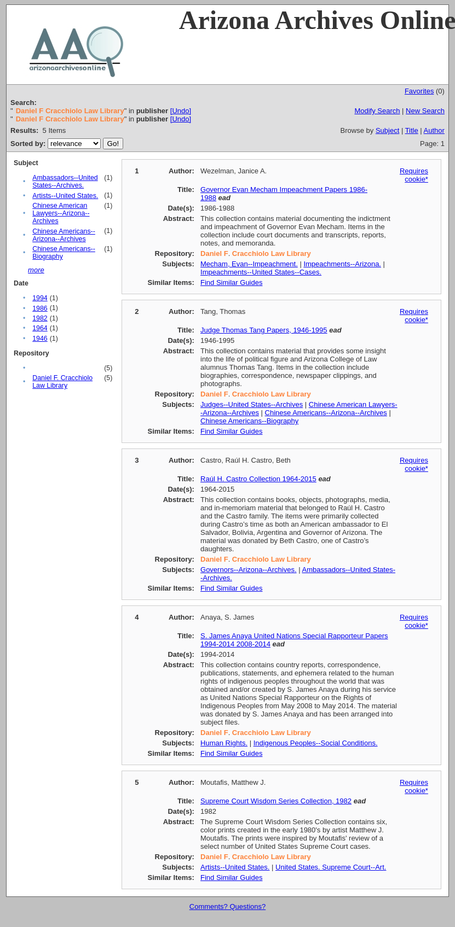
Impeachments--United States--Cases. (260, 272)
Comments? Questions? (227, 906)
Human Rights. (223, 743)
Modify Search (377, 111)
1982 (39, 318)
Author (434, 130)
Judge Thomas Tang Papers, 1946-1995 (263, 330)
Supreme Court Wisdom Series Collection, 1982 (276, 801)
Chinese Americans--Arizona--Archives (63, 235)
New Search (425, 111)
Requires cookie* (414, 175)
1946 (39, 338)
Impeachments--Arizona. (342, 264)
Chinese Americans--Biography (249, 421)
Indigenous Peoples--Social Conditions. (316, 743)
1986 (39, 308)
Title (411, 130)
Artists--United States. (65, 196)
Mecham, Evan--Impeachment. (249, 264)
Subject (387, 130)
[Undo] (180, 111)
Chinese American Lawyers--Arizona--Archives (60, 213)
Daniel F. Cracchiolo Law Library (62, 381)
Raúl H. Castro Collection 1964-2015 (258, 479)
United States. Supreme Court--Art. (330, 867)
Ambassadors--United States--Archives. (64, 181)
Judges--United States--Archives (251, 404)
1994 (39, 298)
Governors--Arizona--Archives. (248, 569)
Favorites (419, 91)
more (36, 270)
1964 (39, 328)
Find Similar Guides (231, 282)
